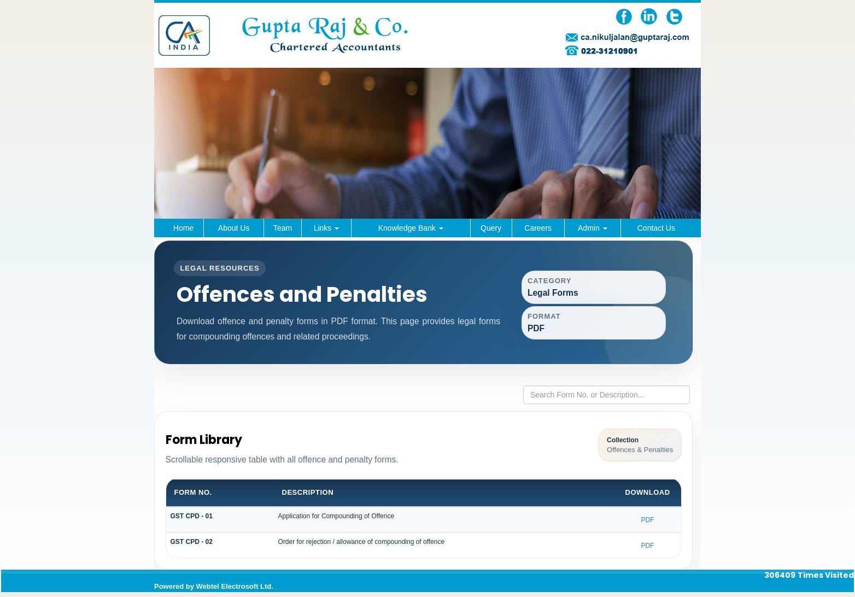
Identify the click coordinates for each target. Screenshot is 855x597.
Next (675, 183)
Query (491, 228)
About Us (234, 228)
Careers (538, 228)
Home (183, 228)
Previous (179, 183)
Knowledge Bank (410, 228)
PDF (647, 524)
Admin (592, 228)
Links (326, 228)
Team (282, 228)
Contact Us (656, 228)
